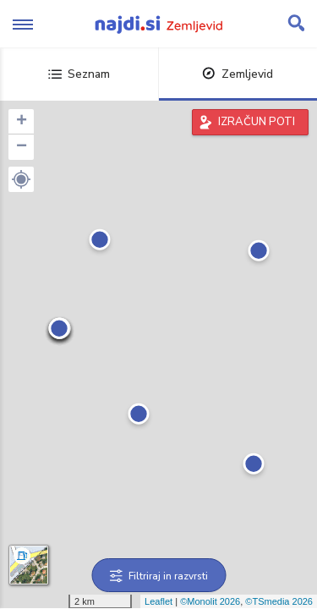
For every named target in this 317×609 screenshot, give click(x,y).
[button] (21, 179)
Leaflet (158, 601)
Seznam (79, 74)
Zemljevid (237, 74)
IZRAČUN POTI (256, 121)
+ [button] (21, 121)
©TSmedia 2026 (279, 601)
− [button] (21, 147)
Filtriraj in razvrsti (158, 576)
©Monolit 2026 (210, 601)
